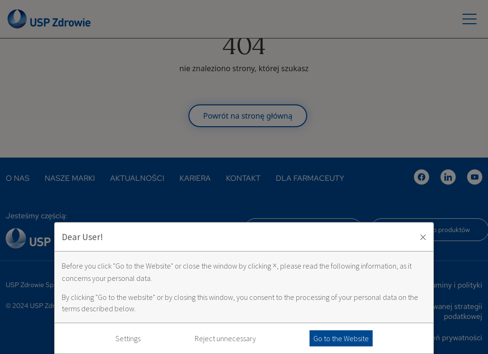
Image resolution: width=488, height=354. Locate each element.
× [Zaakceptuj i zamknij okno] (423, 237)
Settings (128, 338)
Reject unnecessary (225, 338)
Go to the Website (341, 338)
